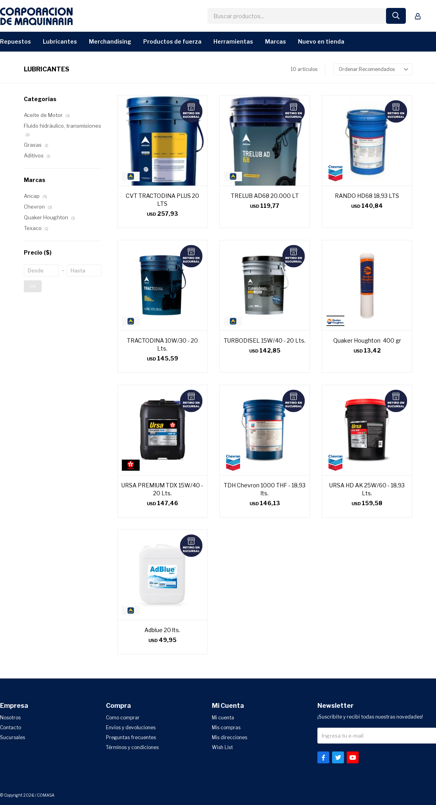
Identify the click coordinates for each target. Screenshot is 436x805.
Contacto (10, 727)
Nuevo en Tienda (321, 41)
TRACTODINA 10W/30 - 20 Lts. (162, 344)
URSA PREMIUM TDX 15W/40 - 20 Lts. (162, 489)
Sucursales (12, 737)
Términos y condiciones (132, 747)
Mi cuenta (223, 718)
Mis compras (226, 727)
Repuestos (15, 41)
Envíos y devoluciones (131, 727)
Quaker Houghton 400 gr (367, 340)
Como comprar (123, 718)
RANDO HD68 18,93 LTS (367, 195)
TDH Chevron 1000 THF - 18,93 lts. (264, 489)
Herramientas (233, 41)
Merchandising (110, 41)
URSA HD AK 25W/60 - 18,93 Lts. (367, 489)
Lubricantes (60, 41)
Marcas (275, 41)
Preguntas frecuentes (131, 737)
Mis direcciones (229, 737)
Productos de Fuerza (172, 41)
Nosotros (10, 718)
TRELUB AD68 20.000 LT (265, 195)
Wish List (222, 747)
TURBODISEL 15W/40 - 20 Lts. (264, 340)
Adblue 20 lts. (162, 630)
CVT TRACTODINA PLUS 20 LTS (162, 199)
